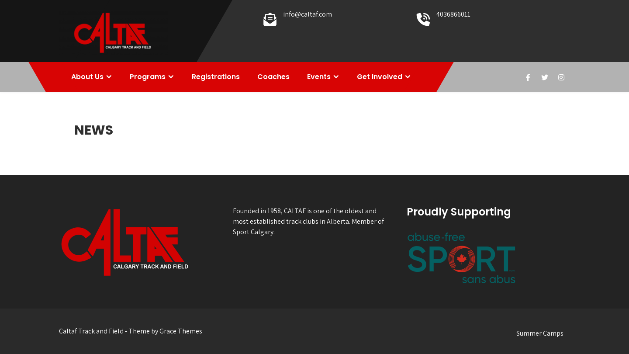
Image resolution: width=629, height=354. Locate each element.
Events (319, 77)
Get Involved (379, 77)
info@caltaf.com (307, 14)
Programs (148, 77)
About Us (87, 77)
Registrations (216, 77)
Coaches (273, 77)
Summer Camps (539, 333)
